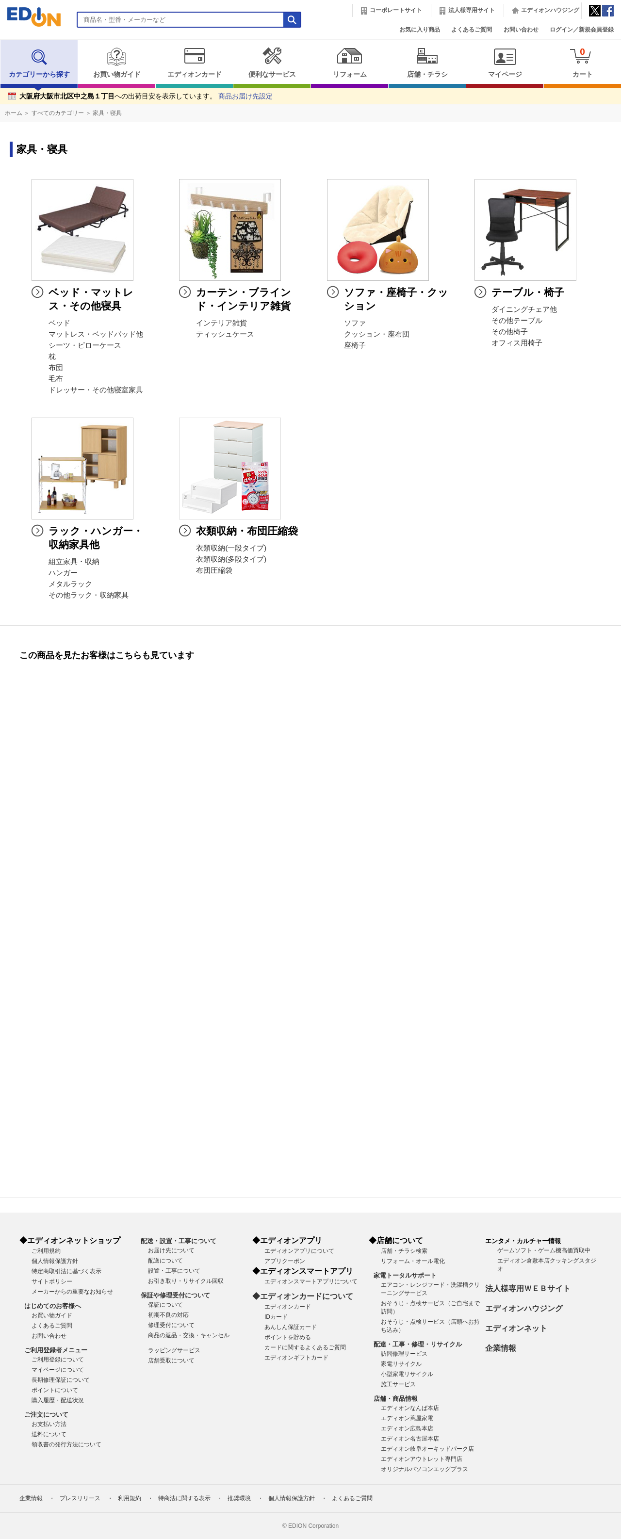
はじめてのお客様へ (52, 1306)
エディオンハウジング (550, 10)
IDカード (276, 1316)
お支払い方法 (49, 1424)
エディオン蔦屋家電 (407, 1418)
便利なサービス (271, 62)
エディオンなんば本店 (410, 1408)
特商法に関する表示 (184, 1498)
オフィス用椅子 (516, 343)
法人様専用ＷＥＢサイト (528, 1288)
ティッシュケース (225, 334)
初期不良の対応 (168, 1315)
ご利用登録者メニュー (55, 1350)
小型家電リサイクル (407, 1374)
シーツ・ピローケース (85, 345)
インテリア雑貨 (221, 323)
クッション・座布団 (376, 334)
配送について (165, 1260)
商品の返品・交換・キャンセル (188, 1335)
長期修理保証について (61, 1380)
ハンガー (63, 573)
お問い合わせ (521, 29)
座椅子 (355, 345)
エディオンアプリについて (299, 1250)
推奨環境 (239, 1498)
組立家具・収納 (74, 562)
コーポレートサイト (396, 10)
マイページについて (58, 1369)
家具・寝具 (107, 113)
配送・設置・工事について (178, 1241)
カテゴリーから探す (39, 62)
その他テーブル (516, 320)
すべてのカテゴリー (58, 113)
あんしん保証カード (290, 1327)
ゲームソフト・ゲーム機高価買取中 (543, 1250)
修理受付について (171, 1325)
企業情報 (500, 1348)
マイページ (504, 62)
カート (582, 62)
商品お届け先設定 (245, 96)
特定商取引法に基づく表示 (66, 1271)
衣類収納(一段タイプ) (231, 548)
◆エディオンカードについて (302, 1296)
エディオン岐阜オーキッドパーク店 (427, 1448)
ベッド (59, 323)
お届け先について (171, 1250)
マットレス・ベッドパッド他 (96, 334)
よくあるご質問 (471, 29)
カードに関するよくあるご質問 (305, 1347)
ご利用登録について (58, 1359)
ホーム (13, 113)
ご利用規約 (46, 1250)
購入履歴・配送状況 (58, 1400)
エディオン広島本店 (407, 1428)
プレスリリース (80, 1498)
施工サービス (398, 1384)
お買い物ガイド (116, 62)
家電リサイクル (401, 1364)
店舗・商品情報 (396, 1398)
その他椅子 (509, 332)
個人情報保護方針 (55, 1261)
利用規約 (129, 1498)
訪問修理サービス (404, 1353)
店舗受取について (171, 1360)
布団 (56, 368)
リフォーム (349, 62)
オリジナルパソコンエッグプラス (424, 1469)
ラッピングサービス (174, 1350)
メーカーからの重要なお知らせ (72, 1291)
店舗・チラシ (427, 62)
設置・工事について (174, 1270)
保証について (165, 1304)
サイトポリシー (52, 1281)
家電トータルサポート (405, 1275)
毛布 (56, 379)
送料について (49, 1434)
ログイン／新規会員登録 (582, 29)
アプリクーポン (284, 1261)
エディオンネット (516, 1328)
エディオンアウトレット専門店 (421, 1459)
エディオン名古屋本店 (410, 1438)
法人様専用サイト (471, 10)
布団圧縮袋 (214, 570)
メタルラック (70, 584)
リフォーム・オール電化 (413, 1261)
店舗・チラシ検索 (404, 1250)
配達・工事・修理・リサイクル (418, 1344)
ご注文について (46, 1414)
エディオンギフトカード (296, 1357)
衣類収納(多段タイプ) (231, 559)
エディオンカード (194, 62)
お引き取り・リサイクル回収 (186, 1281)
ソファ (355, 323)
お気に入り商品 (419, 29)
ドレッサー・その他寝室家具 (96, 390)
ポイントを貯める (287, 1337)
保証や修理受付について (175, 1295)
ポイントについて (55, 1390)
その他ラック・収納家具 (89, 595)
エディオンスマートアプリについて (311, 1281)
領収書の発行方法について (66, 1444)
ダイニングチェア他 (524, 309)
